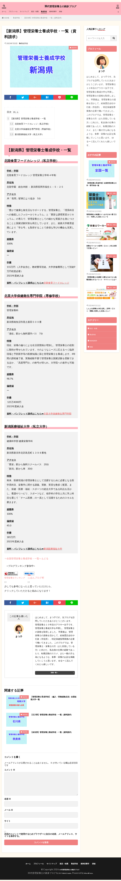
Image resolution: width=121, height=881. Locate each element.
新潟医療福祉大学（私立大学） (26, 135)
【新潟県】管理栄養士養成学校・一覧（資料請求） (43, 18)
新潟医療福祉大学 (53, 549)
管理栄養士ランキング (14, 578)
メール (8, 811)
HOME (6, 18)
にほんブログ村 (34, 578)
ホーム (5, 11)
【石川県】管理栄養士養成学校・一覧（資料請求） (54, 717)
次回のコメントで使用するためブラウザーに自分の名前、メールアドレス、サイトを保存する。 (40, 836)
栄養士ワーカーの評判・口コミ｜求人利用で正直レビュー (101, 253)
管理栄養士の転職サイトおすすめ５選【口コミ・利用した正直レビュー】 (101, 219)
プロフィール (17, 11)
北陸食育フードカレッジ (56, 283)
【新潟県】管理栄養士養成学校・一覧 (26, 119)
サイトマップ (31, 11)
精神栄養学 (69, 11)
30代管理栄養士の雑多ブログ (60, 6)
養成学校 (57, 11)
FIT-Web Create (63, 874)
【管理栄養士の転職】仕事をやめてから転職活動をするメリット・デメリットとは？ (101, 287)
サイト (7, 822)
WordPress (90, 874)
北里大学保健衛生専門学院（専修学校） (30, 129)
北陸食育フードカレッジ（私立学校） (29, 124)
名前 (7, 800)
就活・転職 (45, 11)
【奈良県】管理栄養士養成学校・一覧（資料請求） (54, 734)
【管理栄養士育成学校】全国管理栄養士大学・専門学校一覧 (101, 185)
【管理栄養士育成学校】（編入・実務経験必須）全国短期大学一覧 (54, 699)
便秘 (79, 11)
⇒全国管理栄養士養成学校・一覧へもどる (26, 559)
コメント (9, 771)
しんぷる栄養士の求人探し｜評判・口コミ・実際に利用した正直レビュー (101, 323)
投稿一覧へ (54, 673)
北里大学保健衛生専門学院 (57, 414)
